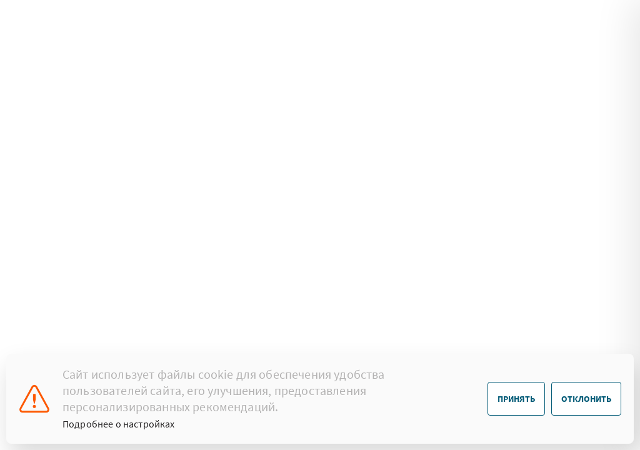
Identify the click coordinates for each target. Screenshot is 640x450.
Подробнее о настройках (118, 424)
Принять (516, 398)
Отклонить (586, 398)
